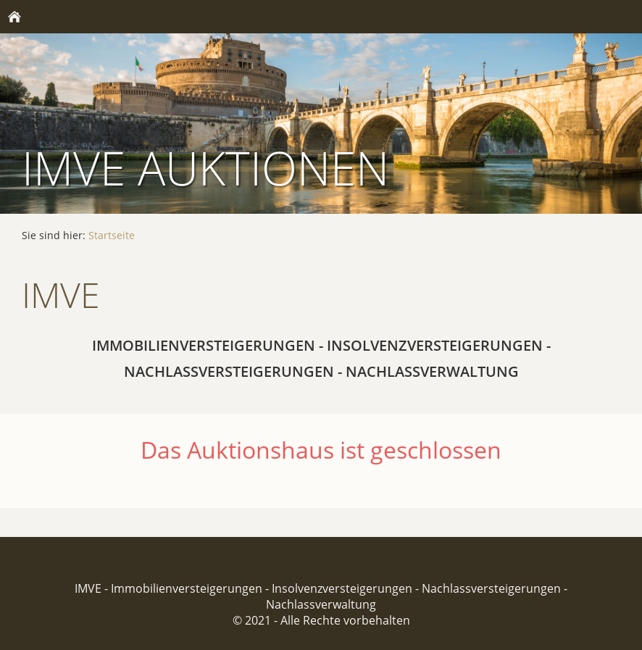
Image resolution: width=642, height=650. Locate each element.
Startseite (111, 235)
